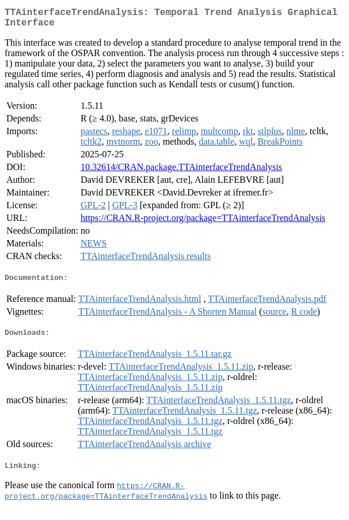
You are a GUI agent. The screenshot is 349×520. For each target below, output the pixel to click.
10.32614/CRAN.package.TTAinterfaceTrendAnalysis (181, 171)
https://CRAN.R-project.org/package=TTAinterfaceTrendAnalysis (202, 222)
